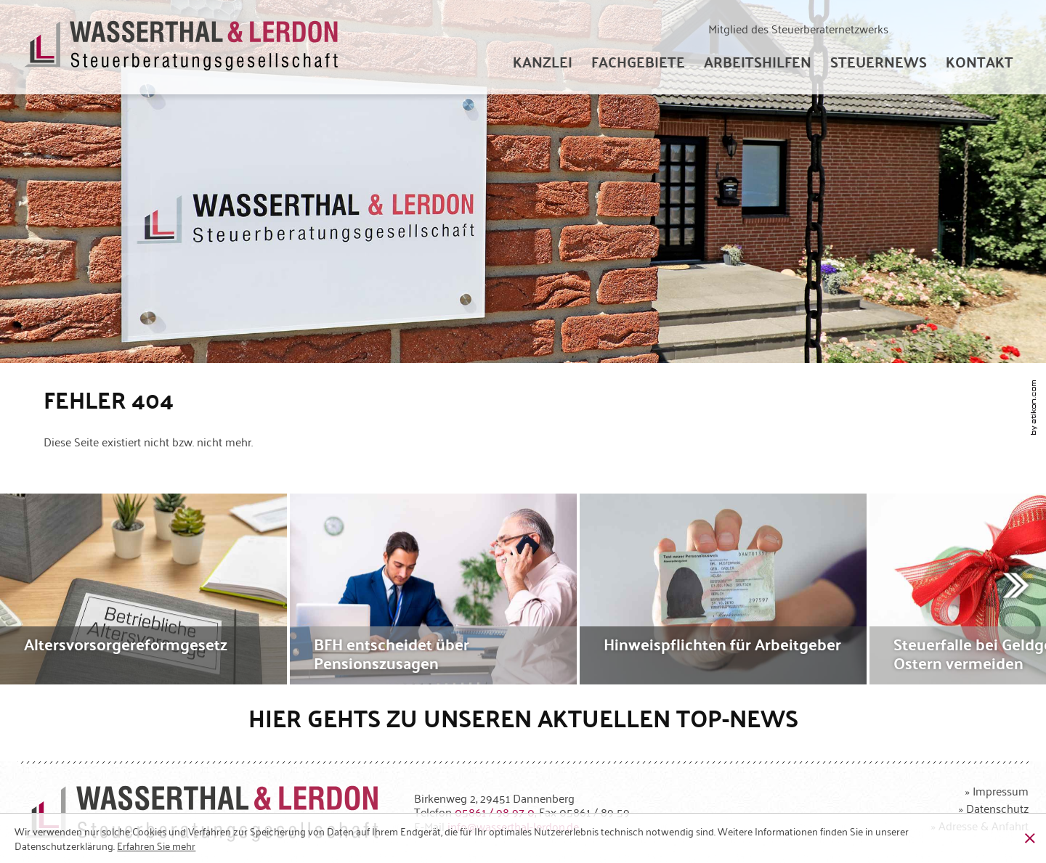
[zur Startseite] (181, 47)
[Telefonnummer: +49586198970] (495, 811)
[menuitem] (543, 62)
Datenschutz (997, 808)
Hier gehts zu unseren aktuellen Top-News (523, 717)
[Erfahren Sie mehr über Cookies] (156, 845)
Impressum (1001, 790)
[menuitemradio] (979, 62)
